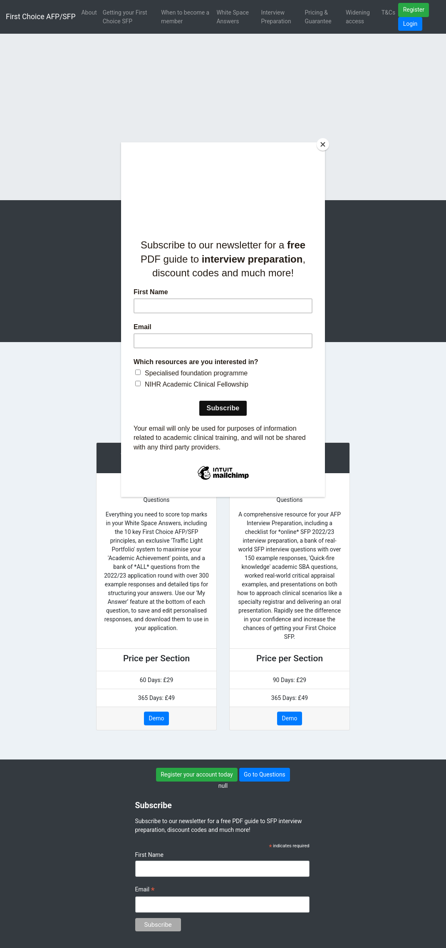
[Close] (323, 144)
